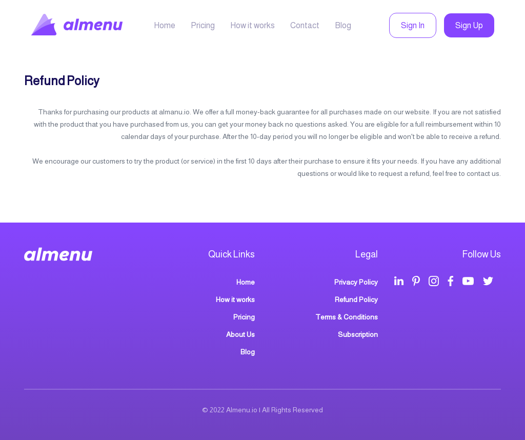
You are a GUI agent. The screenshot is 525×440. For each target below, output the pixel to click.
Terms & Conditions (346, 317)
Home (164, 25)
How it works (252, 25)
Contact (304, 25)
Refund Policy (356, 299)
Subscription (358, 334)
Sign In (413, 25)
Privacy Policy (356, 282)
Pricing (203, 25)
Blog (343, 25)
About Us (240, 334)
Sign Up (469, 25)
